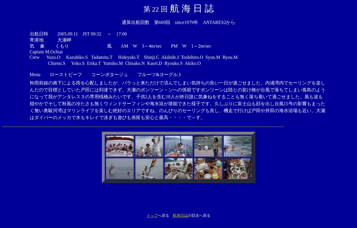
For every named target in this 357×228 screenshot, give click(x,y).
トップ (152, 215)
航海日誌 (180, 215)
